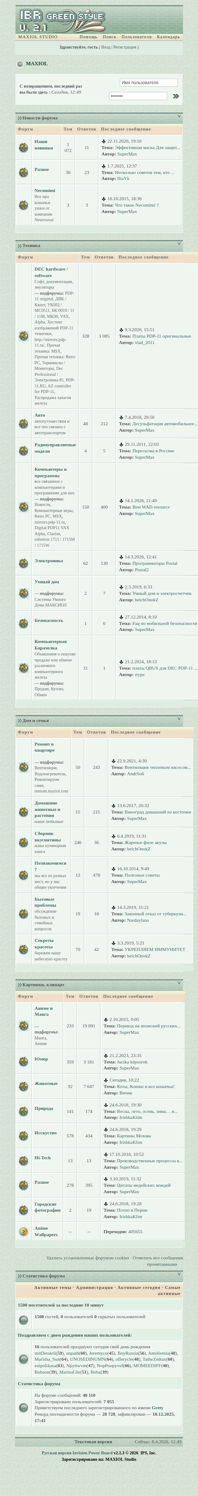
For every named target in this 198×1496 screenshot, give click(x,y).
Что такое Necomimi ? (136, 204)
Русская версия (56, 1452)
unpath (72, 1353)
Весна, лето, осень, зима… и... (147, 1111)
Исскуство (46, 1132)
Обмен (41, 694)
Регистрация (124, 47)
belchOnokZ (146, 599)
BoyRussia (128, 1353)
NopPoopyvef (110, 1365)
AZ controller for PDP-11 (53, 389)
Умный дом (47, 581)
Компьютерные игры (54, 510)
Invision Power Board (93, 1452)
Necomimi (45, 190)
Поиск (109, 36)
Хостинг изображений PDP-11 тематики (54, 328)
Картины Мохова (134, 1135)
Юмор (41, 1058)
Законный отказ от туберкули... (155, 913)
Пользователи (137, 36)
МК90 (52, 316)
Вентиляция (46, 767)
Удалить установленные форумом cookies (87, 1257)
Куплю (57, 688)
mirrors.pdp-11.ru (50, 522)
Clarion (53, 533)
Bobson (42, 1371)
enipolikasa (45, 1365)
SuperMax (127, 153)
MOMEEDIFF (147, 1365)
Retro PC (43, 516)
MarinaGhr (69, 1371)
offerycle (124, 1359)
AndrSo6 (135, 773)
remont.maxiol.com (51, 791)
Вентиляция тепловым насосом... (158, 767)
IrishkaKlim (130, 1117)
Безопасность (49, 620)
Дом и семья (35, 720)
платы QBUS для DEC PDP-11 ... (165, 667)
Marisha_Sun (47, 1359)
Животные (46, 1083)
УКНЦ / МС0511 (48, 307)
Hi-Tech (43, 1157)
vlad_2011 (145, 342)
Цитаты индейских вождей (144, 1185)
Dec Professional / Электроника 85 (49, 374)
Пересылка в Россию (153, 450)
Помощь (89, 36)
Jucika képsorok (132, 1061)
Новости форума (40, 117)
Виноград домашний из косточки (158, 811)
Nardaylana (138, 920)
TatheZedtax (154, 1359)
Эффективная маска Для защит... (147, 147)
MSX (57, 516)
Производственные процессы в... (150, 1160)
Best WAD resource (151, 506)
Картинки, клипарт (43, 984)
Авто (40, 414)
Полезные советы (142, 874)
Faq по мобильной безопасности (164, 623)
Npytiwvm (77, 1365)
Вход (105, 47)
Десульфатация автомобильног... (164, 423)
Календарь (168, 36)
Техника (31, 245)
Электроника (49, 560)
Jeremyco (98, 1353)
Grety (157, 1407)
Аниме (41, 1043)
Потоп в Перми (132, 1210)
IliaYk (123, 178)
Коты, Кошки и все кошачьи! (145, 1086)
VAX (64, 316)
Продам (42, 688)
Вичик (125, 1092)
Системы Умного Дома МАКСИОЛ (51, 602)
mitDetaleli (45, 1353)
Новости (42, 504)
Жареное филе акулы (146, 842)
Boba (96, 1371)
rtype (140, 674)
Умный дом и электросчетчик (162, 593)
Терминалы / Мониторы (50, 365)
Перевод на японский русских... (148, 1025)
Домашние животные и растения (48, 809)
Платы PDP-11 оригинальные (161, 335)
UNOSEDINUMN (87, 1359)
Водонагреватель (50, 773)
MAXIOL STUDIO (38, 36)
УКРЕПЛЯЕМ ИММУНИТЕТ (155, 949)
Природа (44, 1108)
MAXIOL (37, 64)
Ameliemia (158, 1353)
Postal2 (142, 569)
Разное (42, 169)
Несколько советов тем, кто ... (144, 172)
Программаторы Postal (154, 563)
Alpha (40, 322)
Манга (40, 1038)
